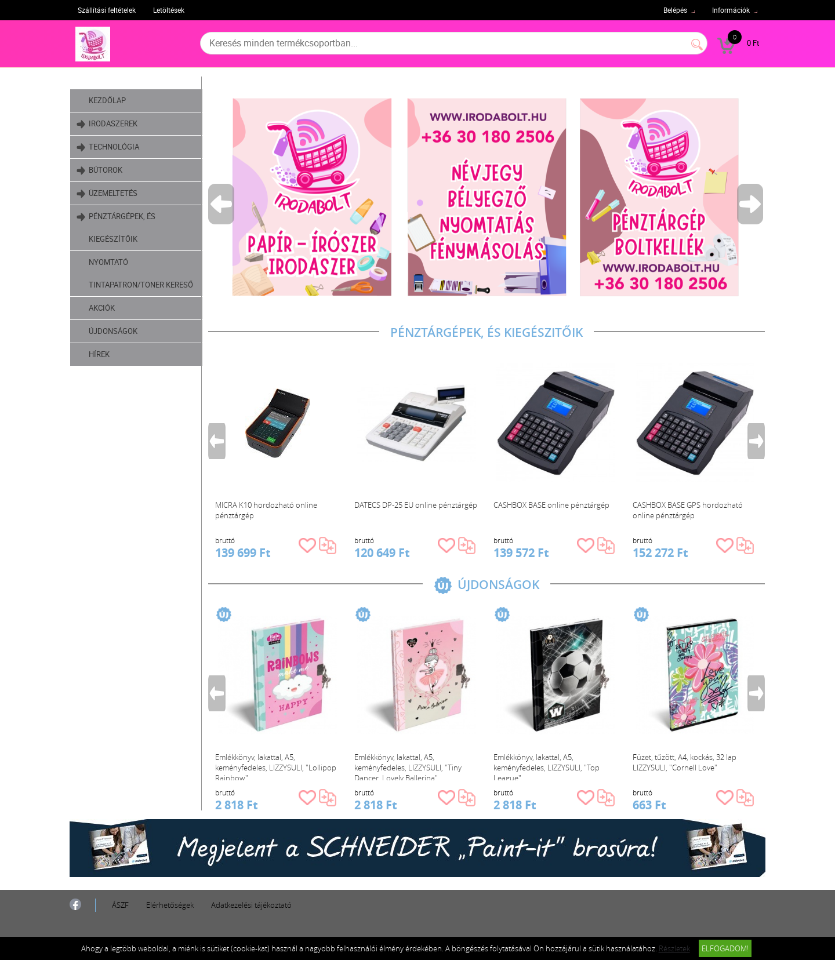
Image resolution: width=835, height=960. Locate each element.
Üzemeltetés (107, 193)
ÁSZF (120, 905)
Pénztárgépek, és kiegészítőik (116, 224)
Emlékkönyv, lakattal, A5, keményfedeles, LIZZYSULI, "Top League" (546, 766)
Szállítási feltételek (107, 9)
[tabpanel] (486, 197)
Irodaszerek (107, 123)
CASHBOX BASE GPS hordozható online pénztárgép (688, 510)
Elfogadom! (725, 948)
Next (751, 204)
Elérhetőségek (170, 905)
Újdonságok (113, 331)
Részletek (674, 948)
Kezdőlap (107, 100)
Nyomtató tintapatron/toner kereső (141, 273)
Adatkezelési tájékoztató (251, 905)
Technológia (108, 147)
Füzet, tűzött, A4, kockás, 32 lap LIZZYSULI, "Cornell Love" (684, 762)
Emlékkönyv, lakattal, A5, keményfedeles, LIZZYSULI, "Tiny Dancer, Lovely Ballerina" (408, 766)
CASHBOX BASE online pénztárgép (551, 505)
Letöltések (168, 9)
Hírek (99, 354)
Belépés (675, 9)
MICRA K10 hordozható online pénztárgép (266, 510)
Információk (731, 9)
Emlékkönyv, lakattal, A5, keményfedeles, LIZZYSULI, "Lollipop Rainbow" (275, 766)
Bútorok (99, 170)
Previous (222, 204)
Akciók (102, 308)
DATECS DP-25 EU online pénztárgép (415, 505)
